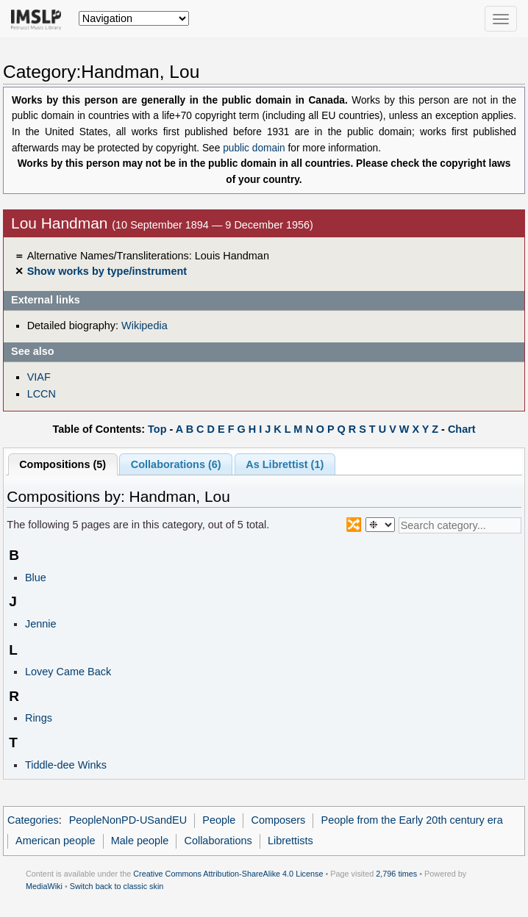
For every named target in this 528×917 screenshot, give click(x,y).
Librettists (290, 840)
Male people (140, 840)
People (218, 820)
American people (55, 840)
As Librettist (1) (285, 464)
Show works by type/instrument (107, 271)
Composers (278, 820)
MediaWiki (44, 886)
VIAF (39, 377)
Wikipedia (144, 325)
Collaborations (218, 840)
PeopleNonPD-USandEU (128, 820)
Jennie (41, 624)
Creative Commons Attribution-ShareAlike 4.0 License (228, 873)
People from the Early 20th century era (412, 820)
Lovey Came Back (68, 671)
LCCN (41, 394)
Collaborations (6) (176, 464)
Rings (38, 718)
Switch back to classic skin (117, 886)
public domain (254, 148)
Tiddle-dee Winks (66, 765)
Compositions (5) (62, 464)
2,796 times (396, 873)
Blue (35, 577)
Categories (33, 820)
